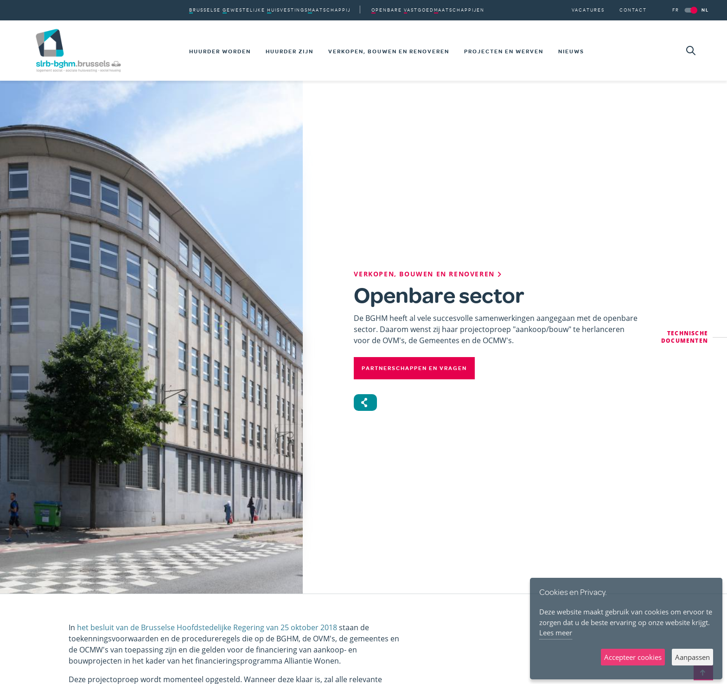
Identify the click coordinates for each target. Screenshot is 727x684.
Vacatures (588, 10)
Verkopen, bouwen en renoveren (388, 51)
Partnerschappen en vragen (414, 368)
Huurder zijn (289, 51)
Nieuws (571, 51)
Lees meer (555, 632)
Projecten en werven (503, 51)
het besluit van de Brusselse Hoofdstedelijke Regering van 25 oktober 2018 (207, 627)
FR (675, 10)
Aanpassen (692, 657)
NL (705, 10)
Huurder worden (220, 51)
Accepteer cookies (633, 657)
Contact (633, 10)
